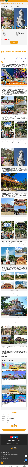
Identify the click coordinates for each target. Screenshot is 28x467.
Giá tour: (3, 414)
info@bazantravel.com (5, 458)
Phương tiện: (4, 34)
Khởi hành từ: (4, 32)
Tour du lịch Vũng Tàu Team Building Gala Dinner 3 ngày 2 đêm (11, 379)
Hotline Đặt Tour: (14, 447)
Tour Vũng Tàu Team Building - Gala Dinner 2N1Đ (9, 402)
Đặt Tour (14, 42)
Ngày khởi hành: (18, 32)
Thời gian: (17, 34)
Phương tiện (3, 380)
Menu (27, 0)
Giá (2, 381)
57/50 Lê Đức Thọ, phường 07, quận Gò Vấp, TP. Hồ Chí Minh (10, 454)
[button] (26, 9)
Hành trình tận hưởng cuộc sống (4, 1)
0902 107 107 (4, 456)
